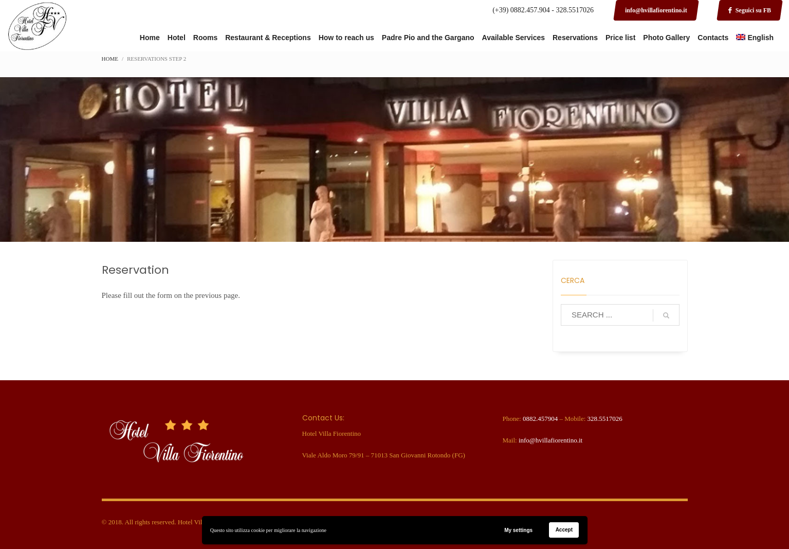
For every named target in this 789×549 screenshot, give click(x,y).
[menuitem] (754, 38)
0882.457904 (540, 418)
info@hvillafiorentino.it (550, 440)
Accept (564, 530)
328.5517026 (605, 418)
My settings (518, 530)
